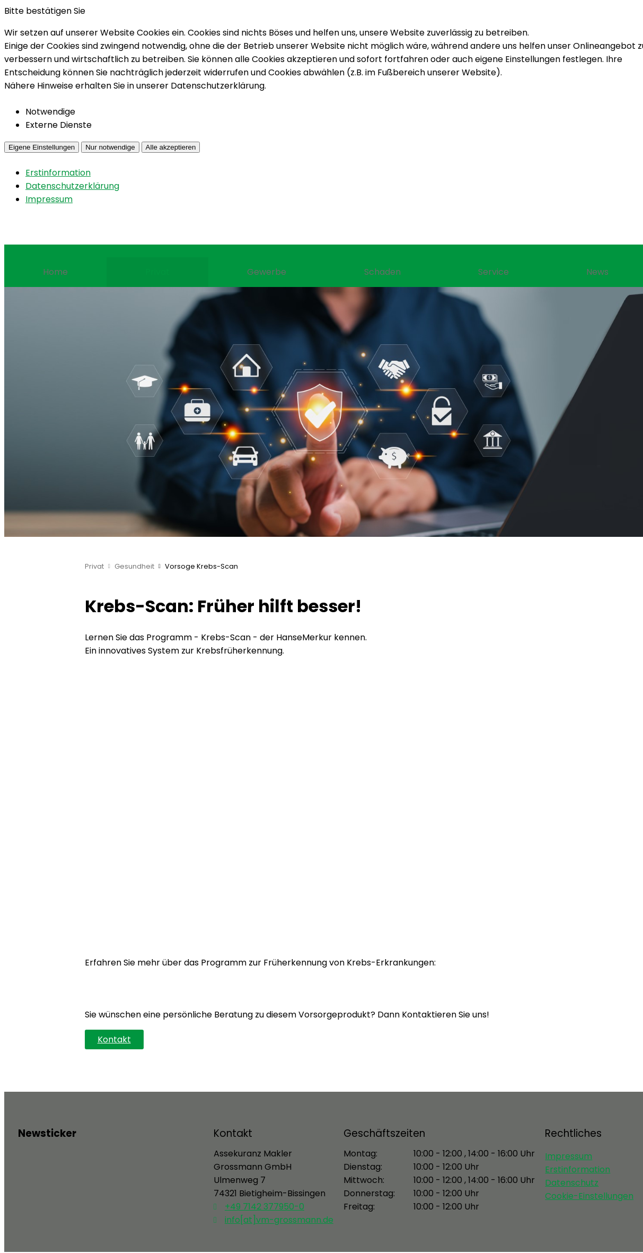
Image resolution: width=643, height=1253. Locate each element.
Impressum (49, 199)
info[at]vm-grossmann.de (279, 1220)
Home (55, 272)
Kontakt (114, 1039)
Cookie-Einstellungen (589, 1196)
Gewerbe (266, 272)
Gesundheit (134, 566)
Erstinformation (58, 173)
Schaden (382, 272)
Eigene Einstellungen (41, 147)
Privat (157, 272)
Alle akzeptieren (171, 147)
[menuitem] (55, 272)
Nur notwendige (110, 147)
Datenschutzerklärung (72, 186)
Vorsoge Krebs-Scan (201, 566)
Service (493, 272)
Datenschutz (571, 1183)
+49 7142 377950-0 (264, 1206)
